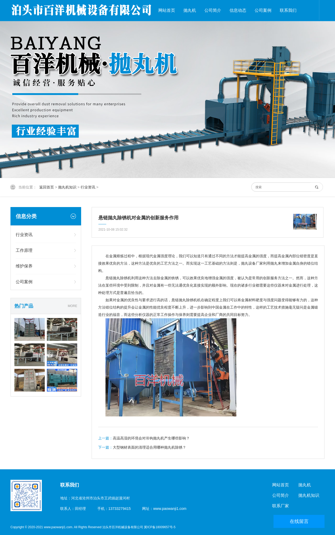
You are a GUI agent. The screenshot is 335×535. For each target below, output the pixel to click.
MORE (72, 306)
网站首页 (166, 10)
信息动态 (238, 10)
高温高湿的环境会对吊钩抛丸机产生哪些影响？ (151, 438)
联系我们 (288, 10)
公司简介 (212, 10)
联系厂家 (280, 506)
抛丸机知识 (67, 187)
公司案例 (263, 10)
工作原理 (24, 250)
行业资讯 (88, 187)
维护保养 (24, 266)
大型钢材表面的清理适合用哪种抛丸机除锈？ (149, 447)
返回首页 (46, 187)
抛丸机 (189, 10)
